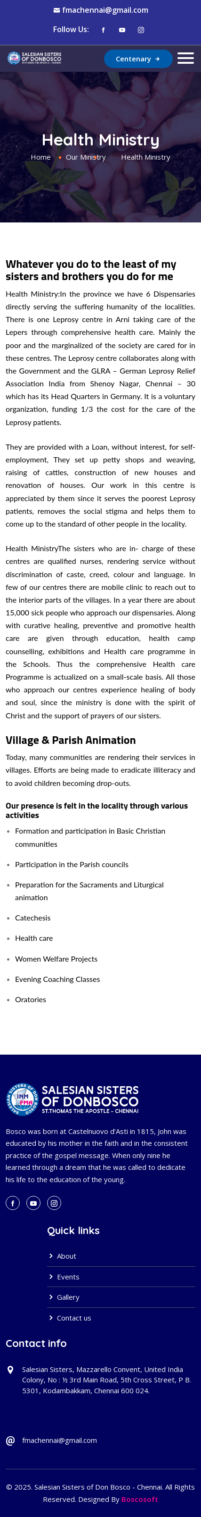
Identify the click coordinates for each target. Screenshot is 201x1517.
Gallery (63, 1297)
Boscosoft (139, 1499)
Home (41, 157)
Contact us (69, 1317)
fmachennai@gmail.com (105, 10)
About (61, 1256)
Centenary (138, 58)
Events (63, 1276)
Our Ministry (86, 157)
